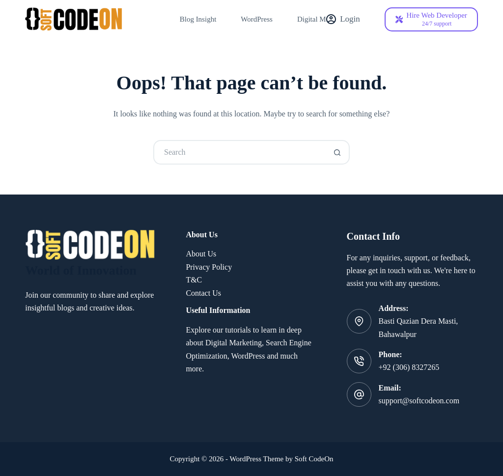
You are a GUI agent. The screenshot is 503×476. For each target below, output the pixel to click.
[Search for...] (239, 152)
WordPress (257, 19)
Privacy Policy (209, 267)
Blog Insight (198, 19)
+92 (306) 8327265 (409, 367)
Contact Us (203, 293)
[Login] (343, 19)
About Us (201, 254)
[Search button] (337, 152)
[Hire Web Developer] (431, 19)
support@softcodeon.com (419, 400)
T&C (194, 280)
